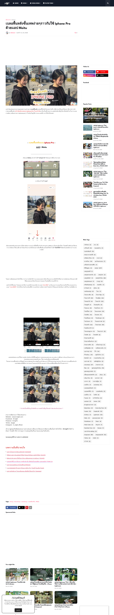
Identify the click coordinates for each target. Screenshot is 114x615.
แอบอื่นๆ (87, 384)
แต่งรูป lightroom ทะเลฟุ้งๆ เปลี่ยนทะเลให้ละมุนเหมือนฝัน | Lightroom (100, 204)
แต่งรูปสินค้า (88, 278)
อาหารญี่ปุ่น (97, 381)
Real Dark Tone (89, 428)
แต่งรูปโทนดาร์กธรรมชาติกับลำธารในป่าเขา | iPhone (64, 606)
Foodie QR (98, 411)
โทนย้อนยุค (100, 318)
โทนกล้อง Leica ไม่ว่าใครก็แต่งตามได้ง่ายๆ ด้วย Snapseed (100, 184)
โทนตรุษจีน (98, 304)
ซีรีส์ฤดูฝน (88, 268)
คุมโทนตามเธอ (100, 261)
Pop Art (99, 424)
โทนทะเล (87, 308)
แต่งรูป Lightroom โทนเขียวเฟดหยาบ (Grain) (15, 583)
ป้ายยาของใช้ (88, 338)
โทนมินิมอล (88, 318)
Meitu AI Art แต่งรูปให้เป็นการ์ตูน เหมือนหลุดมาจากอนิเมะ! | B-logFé (25, 458)
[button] (107, 3)
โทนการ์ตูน (100, 294)
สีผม (86, 368)
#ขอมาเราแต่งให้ (89, 254)
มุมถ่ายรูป (88, 351)
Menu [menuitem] (23, 3)
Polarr (98, 421)
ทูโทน (96, 288)
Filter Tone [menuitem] (48, 3)
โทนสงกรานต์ (99, 321)
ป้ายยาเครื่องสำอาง (90, 341)
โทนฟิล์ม (88, 314)
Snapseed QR (101, 434)
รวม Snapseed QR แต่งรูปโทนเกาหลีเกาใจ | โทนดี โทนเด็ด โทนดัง (25, 468)
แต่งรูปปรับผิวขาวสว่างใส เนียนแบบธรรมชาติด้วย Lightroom (100, 145)
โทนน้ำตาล (98, 308)
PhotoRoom (88, 421)
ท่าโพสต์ (87, 288)
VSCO (95, 438)
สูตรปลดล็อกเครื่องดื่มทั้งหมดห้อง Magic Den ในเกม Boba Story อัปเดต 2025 (100, 194)
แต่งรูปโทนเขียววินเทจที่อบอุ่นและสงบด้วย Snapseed (41, 606)
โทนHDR (96, 334)
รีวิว (97, 351)
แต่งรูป (13, 19)
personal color (97, 418)
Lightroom (98, 414)
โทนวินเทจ (88, 321)
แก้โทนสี (88, 248)
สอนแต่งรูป (17, 501)
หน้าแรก (8, 19)
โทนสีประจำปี (89, 328)
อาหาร (87, 381)
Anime (97, 401)
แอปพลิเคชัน (31, 501)
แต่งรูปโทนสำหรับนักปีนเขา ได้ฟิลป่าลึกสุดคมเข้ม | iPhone (100, 136)
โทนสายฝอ (99, 324)
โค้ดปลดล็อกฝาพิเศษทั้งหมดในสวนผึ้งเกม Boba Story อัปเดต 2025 (100, 164)
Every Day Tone (101, 408)
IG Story (87, 414)
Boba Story (88, 408)
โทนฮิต (87, 334)
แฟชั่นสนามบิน (101, 348)
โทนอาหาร (101, 331)
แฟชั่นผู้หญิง (88, 348)
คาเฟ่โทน (88, 261)
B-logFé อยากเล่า (90, 404)
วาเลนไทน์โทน (99, 358)
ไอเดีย (96, 394)
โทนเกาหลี (88, 298)
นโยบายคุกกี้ (18, 605)
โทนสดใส (88, 324)
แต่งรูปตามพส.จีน (90, 274)
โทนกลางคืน (88, 294)
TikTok (87, 438)
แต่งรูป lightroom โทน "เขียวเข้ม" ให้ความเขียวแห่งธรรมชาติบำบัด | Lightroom (65, 584)
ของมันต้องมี (89, 251)
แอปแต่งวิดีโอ (88, 391)
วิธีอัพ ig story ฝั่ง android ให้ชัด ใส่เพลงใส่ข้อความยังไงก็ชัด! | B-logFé (26, 455)
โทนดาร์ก (99, 301)
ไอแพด (87, 398)
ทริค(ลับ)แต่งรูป (89, 284)
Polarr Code (88, 424)
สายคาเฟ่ (99, 364)
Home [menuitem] (15, 3)
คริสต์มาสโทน (89, 258)
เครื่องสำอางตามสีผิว (90, 264)
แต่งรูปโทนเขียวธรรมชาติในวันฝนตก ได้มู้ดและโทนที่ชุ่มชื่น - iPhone (41, 583)
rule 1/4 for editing (90, 431)
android (87, 401)
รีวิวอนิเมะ (88, 354)
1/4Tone (87, 244)
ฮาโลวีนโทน (97, 398)
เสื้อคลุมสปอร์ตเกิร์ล (90, 374)
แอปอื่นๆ (87, 394)
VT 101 (87, 441)
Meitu (37, 501)
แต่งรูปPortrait (89, 281)
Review (101, 428)
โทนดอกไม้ (88, 301)
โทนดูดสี (87, 304)
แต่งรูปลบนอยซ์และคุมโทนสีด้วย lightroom (18, 464)
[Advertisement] (36, 13)
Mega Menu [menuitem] (35, 3)
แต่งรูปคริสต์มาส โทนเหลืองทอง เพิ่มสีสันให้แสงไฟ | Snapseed (24, 471)
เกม (96, 244)
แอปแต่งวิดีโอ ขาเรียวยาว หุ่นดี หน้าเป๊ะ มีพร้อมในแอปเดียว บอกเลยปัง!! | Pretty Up (30, 461)
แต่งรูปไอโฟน (101, 278)
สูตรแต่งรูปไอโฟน (98, 368)
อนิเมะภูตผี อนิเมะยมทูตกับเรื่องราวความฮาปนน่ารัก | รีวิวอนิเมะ (100, 155)
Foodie (87, 411)
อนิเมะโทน (88, 378)
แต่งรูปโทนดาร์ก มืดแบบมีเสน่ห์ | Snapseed (19, 451)
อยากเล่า (98, 378)
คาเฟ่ (99, 258)
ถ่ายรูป (99, 281)
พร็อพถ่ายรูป (100, 344)
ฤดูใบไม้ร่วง (99, 354)
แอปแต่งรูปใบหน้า (90, 388)
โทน (98, 291)
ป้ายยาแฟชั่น (88, 344)
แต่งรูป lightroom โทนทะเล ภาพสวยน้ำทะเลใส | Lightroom (100, 127)
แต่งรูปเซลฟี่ (88, 271)
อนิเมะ (102, 374)
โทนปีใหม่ (88, 311)
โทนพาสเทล (99, 311)
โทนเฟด (98, 314)
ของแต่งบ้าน (99, 248)
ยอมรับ (18, 610)
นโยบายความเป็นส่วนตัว (23, 604)
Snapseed (88, 434)
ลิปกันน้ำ (87, 358)
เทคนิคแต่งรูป (89, 291)
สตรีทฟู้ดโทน (98, 361)
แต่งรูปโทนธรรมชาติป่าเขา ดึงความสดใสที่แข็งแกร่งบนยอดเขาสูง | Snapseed (95, 116)
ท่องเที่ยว (100, 284)
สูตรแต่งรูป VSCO (89, 371)
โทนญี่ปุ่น (100, 298)
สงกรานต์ (87, 361)
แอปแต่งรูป (24, 501)
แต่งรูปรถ (101, 274)
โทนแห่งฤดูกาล (89, 331)
